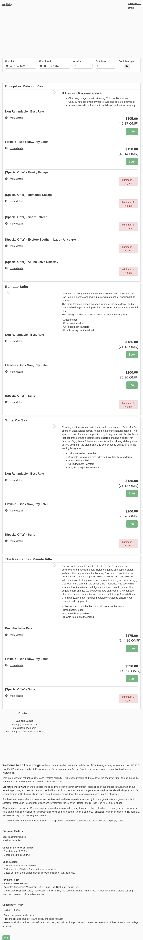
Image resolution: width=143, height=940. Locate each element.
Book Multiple (127, 61)
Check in (10, 61)
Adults (77, 61)
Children (101, 61)
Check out (45, 61)
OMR (132, 7)
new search (134, 3)
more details (14, 117)
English (7, 4)
